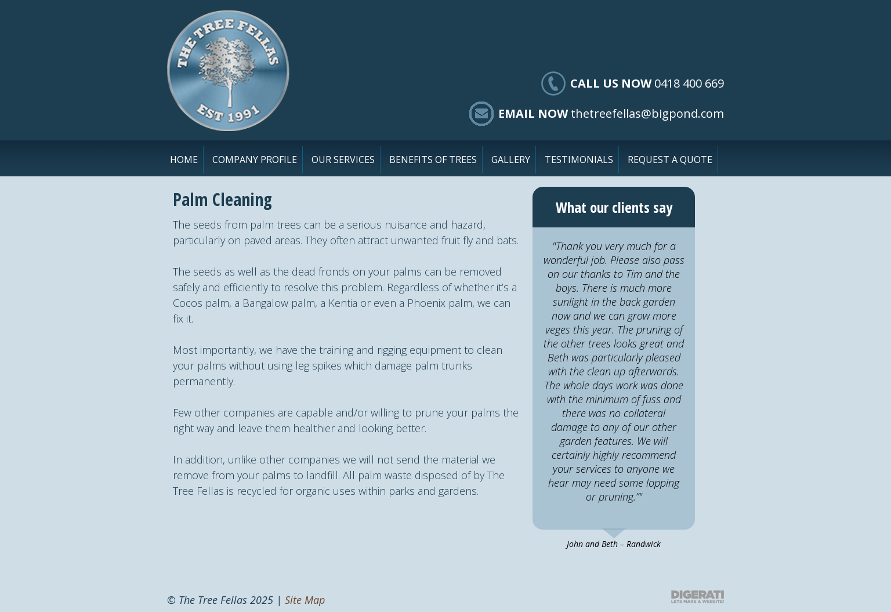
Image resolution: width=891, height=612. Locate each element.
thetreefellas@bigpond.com (647, 113)
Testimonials (579, 159)
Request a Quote (670, 159)
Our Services (343, 159)
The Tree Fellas (228, 70)
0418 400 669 (689, 83)
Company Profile (254, 159)
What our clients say (614, 207)
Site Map (305, 600)
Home (184, 159)
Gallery (510, 159)
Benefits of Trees (433, 159)
